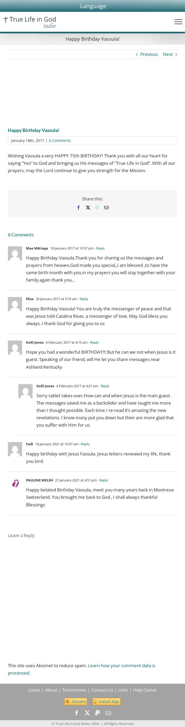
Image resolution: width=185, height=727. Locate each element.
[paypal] (97, 713)
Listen (34, 690)
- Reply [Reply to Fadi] (84, 444)
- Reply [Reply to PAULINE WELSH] (102, 480)
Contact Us (102, 690)
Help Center (145, 690)
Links (123, 690)
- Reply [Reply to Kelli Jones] (93, 342)
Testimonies (74, 690)
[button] (93, 6)
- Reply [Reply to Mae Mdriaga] (99, 248)
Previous (149, 54)
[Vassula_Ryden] (92, 97)
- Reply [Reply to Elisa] (82, 298)
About (51, 690)
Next (168, 54)
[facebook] (76, 713)
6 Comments (60, 140)
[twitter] (87, 713)
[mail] (108, 713)
